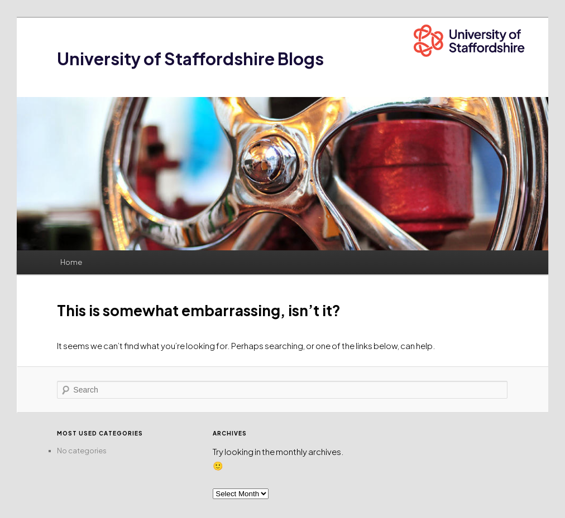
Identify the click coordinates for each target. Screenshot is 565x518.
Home (71, 262)
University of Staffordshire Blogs (190, 58)
